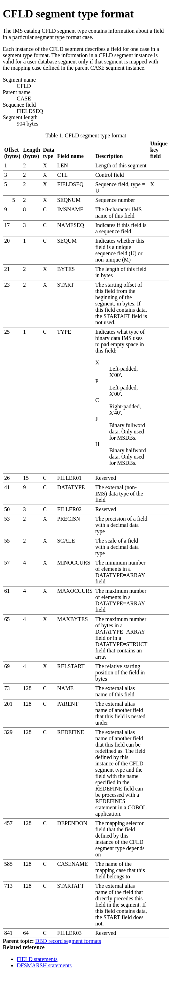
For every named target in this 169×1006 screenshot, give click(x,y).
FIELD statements (37, 959)
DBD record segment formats (68, 941)
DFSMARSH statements (44, 965)
